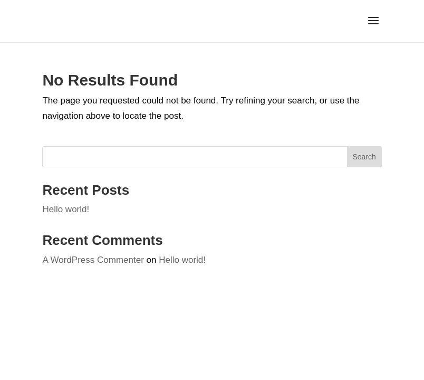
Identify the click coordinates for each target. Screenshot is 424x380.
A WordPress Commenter (92, 260)
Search (363, 157)
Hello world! (65, 209)
